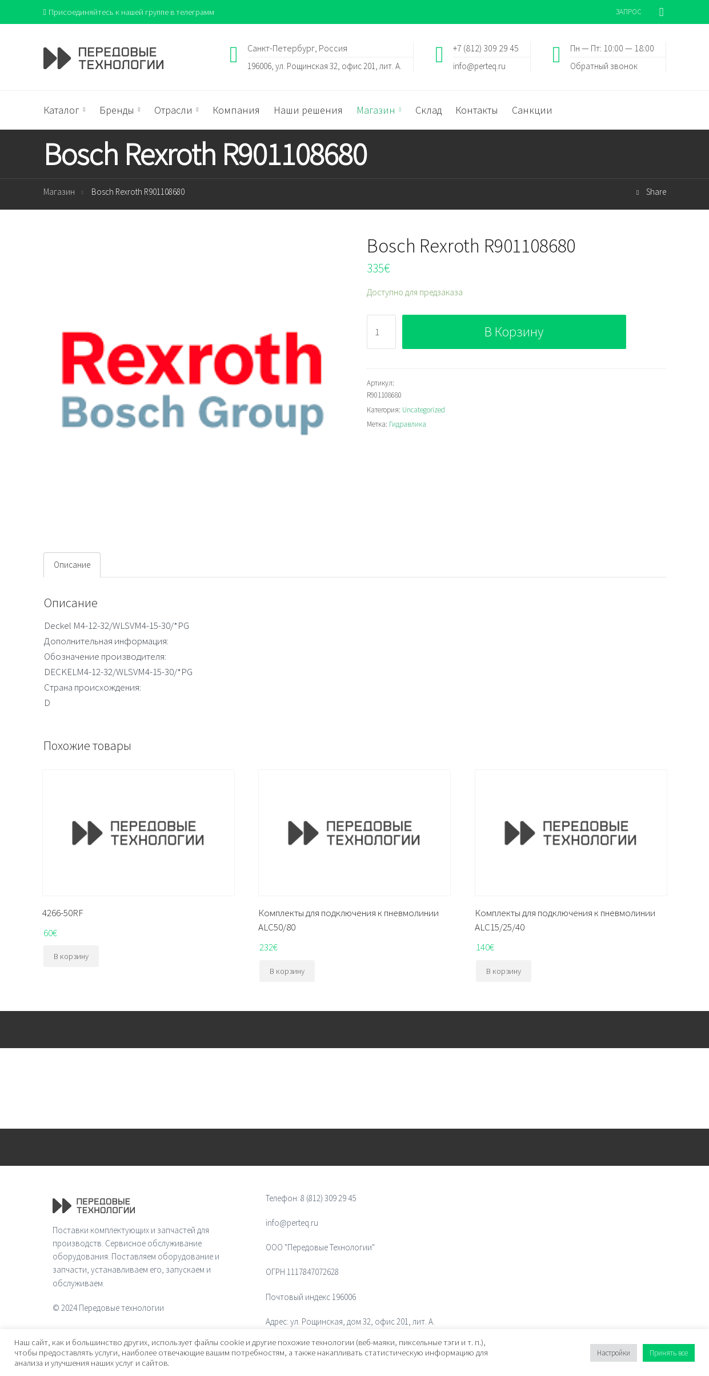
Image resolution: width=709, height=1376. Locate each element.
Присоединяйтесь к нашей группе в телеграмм (131, 11)
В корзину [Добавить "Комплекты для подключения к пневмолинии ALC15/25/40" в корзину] (503, 971)
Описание (72, 565)
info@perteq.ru (479, 66)
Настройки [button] (613, 1353)
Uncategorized (423, 410)
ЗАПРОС (629, 12)
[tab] (72, 565)
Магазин (59, 192)
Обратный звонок (604, 66)
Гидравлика (407, 425)
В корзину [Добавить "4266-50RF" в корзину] (71, 957)
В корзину (513, 332)
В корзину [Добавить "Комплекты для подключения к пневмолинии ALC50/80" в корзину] (287, 971)
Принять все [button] (669, 1353)
